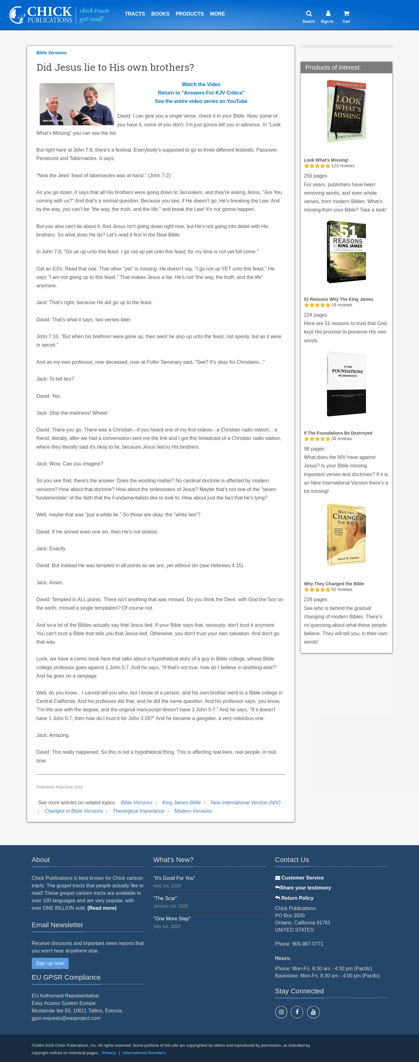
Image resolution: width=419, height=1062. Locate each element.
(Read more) (101, 908)
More (217, 14)
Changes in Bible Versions (74, 811)
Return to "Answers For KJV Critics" (201, 92)
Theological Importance (138, 811)
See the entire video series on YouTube (201, 101)
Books (160, 14)
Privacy (109, 1052)
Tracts (135, 14)
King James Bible (181, 802)
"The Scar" (165, 898)
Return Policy (294, 898)
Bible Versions (51, 52)
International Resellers (144, 1052)
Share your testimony (303, 887)
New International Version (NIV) (245, 802)
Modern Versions (193, 811)
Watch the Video (201, 84)
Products (190, 14)
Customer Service (299, 877)
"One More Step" (172, 918)
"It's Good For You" (174, 878)
